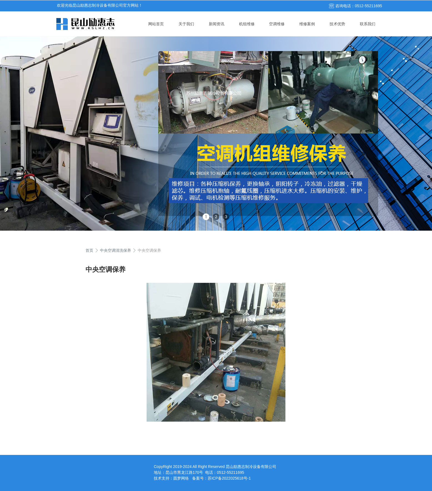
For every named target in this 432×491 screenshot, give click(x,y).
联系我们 (367, 24)
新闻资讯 (216, 24)
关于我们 (186, 24)
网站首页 (156, 24)
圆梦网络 (181, 478)
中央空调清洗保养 (115, 250)
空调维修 (277, 24)
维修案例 (307, 24)
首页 (89, 250)
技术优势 (337, 24)
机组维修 (247, 24)
